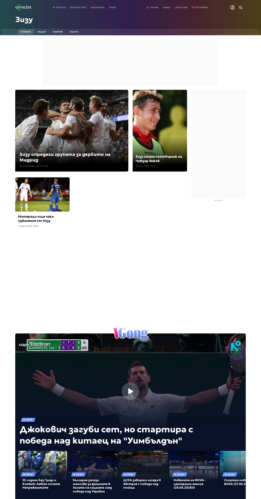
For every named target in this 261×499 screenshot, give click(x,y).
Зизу (24, 19)
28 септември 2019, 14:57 (34, 165)
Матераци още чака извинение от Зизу (36, 218)
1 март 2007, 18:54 (28, 226)
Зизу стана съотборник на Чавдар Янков (159, 158)
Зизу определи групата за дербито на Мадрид (65, 157)
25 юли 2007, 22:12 (146, 165)
